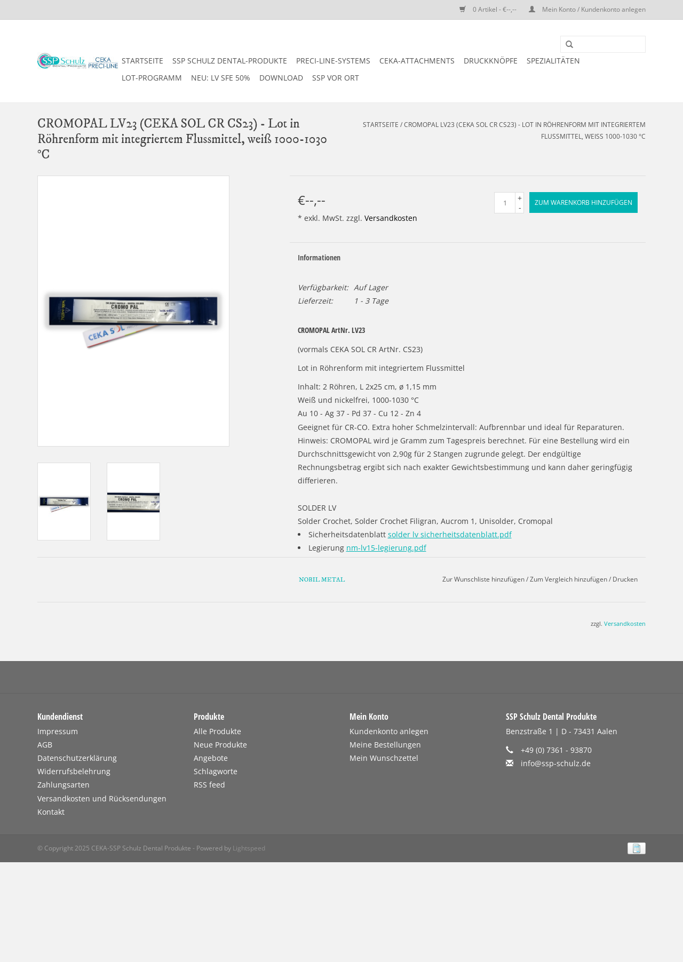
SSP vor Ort (335, 78)
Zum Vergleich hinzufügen (569, 579)
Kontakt (51, 812)
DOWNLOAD (281, 78)
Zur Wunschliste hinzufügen (483, 579)
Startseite (142, 60)
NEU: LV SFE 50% (220, 78)
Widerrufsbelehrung (73, 771)
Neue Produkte (220, 745)
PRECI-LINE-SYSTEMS (333, 60)
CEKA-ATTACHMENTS (417, 60)
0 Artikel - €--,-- (488, 9)
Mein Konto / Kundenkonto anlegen (587, 9)
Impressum (57, 731)
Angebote (211, 758)
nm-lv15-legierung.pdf (386, 548)
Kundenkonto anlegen (389, 731)
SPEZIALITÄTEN (553, 60)
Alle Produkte (217, 731)
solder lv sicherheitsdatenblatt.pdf (450, 534)
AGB (44, 745)
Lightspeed (249, 848)
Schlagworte (215, 771)
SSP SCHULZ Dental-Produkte (229, 60)
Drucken (625, 579)
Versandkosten (390, 218)
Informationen (319, 257)
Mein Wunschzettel (384, 758)
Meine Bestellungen (385, 745)
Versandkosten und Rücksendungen (101, 798)
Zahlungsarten (63, 785)
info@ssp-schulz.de (556, 763)
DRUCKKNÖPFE (491, 60)
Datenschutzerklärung (77, 758)
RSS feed (209, 785)
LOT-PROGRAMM (152, 78)
